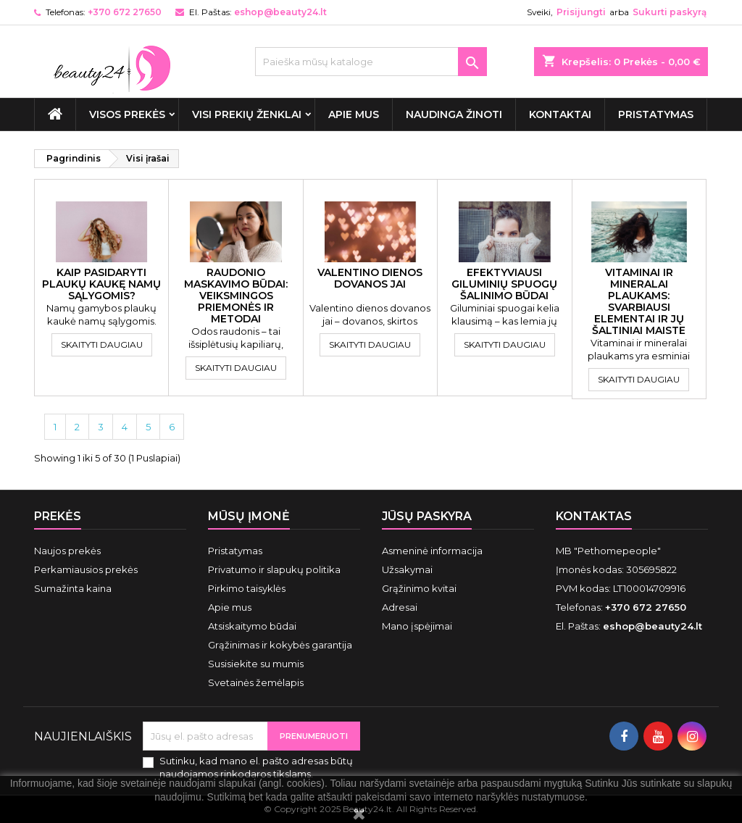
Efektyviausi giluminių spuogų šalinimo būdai (504, 284)
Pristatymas (655, 114)
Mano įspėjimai (417, 626)
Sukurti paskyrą (669, 12)
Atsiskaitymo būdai (252, 626)
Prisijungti (581, 12)
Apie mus (353, 114)
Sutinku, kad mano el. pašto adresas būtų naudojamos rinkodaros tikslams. (256, 767)
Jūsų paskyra (427, 516)
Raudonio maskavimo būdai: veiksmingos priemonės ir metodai (236, 295)
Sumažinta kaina (73, 588)
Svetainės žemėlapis (256, 682)
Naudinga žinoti (454, 114)
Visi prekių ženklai (246, 114)
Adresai (399, 607)
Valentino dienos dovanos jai (369, 278)
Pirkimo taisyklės (246, 588)
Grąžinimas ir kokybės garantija (280, 645)
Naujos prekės (67, 550)
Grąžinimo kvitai (419, 588)
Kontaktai (560, 114)
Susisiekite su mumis (256, 663)
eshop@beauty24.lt (280, 12)
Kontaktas (594, 516)
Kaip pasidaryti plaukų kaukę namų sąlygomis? (101, 284)
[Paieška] (371, 61)
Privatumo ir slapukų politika (274, 569)
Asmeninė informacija (432, 550)
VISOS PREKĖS (127, 114)
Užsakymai (407, 569)
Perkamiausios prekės (86, 569)
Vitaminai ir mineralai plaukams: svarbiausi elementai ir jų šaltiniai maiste (638, 301)
